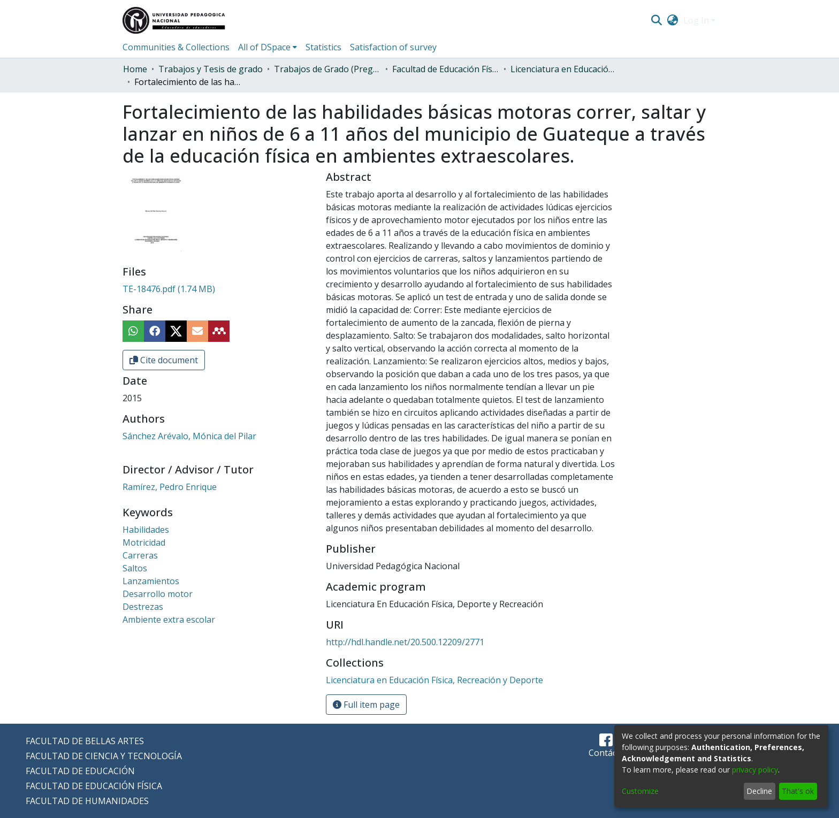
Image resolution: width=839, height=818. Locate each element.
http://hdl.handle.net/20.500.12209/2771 (405, 642)
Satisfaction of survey (393, 47)
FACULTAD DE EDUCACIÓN (80, 771)
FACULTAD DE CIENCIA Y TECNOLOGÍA (104, 756)
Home (135, 69)
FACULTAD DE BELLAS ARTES (85, 741)
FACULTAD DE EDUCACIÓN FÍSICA (94, 786)
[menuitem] (673, 20)
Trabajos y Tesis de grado (210, 69)
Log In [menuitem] (696, 20)
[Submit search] (656, 20)
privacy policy (755, 770)
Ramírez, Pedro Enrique (170, 487)
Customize (640, 791)
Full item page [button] (366, 704)
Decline (759, 791)
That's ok (798, 791)
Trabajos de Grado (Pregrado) (327, 69)
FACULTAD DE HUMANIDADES (87, 801)
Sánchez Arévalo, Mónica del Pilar (189, 436)
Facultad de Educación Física (445, 69)
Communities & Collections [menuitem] (176, 47)
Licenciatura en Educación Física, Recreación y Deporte (563, 69)
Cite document (163, 360)
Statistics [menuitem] (323, 47)
